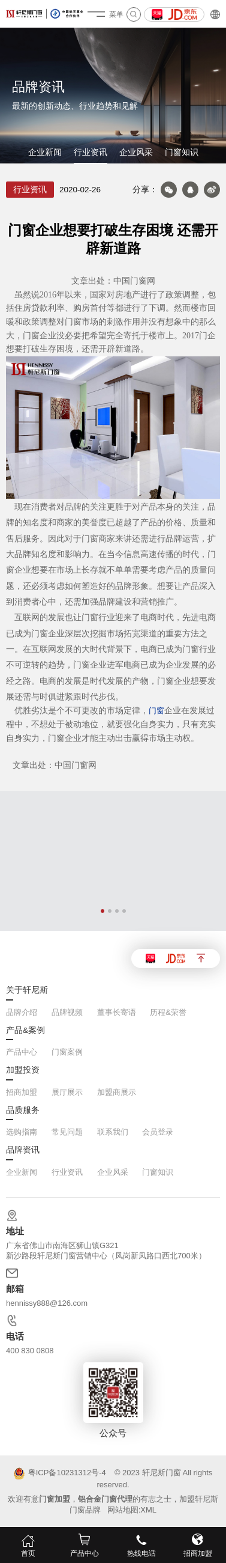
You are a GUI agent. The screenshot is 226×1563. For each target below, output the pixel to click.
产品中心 (21, 1051)
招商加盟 (21, 1092)
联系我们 (112, 1131)
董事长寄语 (116, 1012)
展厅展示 (67, 1092)
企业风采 (136, 152)
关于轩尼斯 (27, 990)
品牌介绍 (21, 1012)
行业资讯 (90, 152)
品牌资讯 (23, 1150)
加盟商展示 (116, 1092)
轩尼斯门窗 (161, 1472)
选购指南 (21, 1131)
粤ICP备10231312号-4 (60, 1473)
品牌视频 (67, 1012)
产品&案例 (25, 1030)
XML (148, 1509)
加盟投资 (23, 1070)
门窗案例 (67, 1051)
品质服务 (23, 1110)
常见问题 (67, 1131)
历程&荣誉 (168, 1012)
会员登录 (157, 1131)
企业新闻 (45, 152)
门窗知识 (181, 152)
